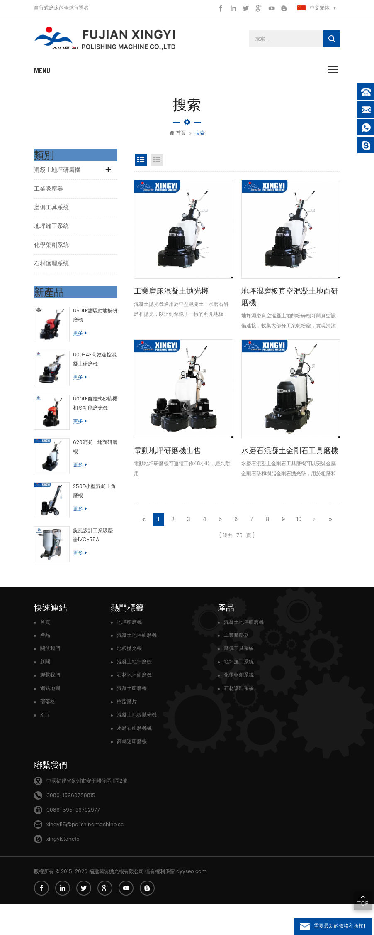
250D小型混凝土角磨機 (96, 513)
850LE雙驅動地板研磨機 (97, 319)
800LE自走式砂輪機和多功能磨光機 (97, 416)
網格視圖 (141, 164)
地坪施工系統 (51, 230)
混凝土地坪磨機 (134, 693)
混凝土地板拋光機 (137, 746)
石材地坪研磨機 (134, 706)
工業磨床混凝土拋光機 (171, 295)
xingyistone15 (63, 870)
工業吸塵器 (48, 193)
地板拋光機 (129, 680)
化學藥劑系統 (51, 249)
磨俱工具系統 (51, 211)
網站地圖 (50, 720)
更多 (84, 337)
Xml (45, 746)
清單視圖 (157, 164)
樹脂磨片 (127, 733)
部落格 (47, 733)
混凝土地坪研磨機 (57, 174)
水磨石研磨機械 (134, 759)
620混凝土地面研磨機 (97, 465)
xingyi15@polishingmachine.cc (85, 856)
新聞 (45, 693)
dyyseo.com (191, 903)
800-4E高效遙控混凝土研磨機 (97, 367)
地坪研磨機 (129, 654)
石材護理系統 (51, 267)
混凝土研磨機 (132, 720)
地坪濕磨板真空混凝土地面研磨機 (289, 301)
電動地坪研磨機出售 (167, 454)
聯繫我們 (50, 706)
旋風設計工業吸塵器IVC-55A (97, 561)
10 (298, 522)
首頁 (177, 137)
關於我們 (50, 680)
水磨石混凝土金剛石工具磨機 (289, 454)
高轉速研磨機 (132, 773)
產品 (45, 666)
